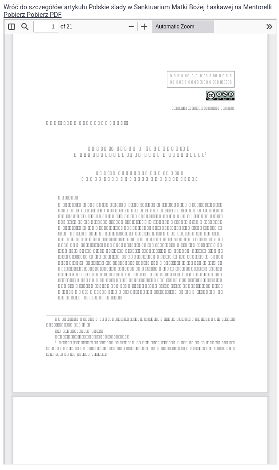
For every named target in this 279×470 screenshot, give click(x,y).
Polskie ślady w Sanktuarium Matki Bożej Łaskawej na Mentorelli (180, 7)
